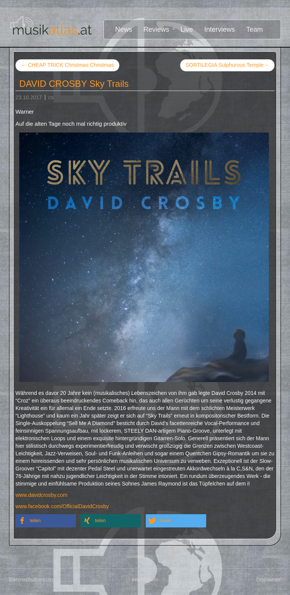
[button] (45, 520)
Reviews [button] (156, 29)
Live (186, 29)
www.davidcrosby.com (41, 495)
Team (254, 29)
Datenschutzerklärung (34, 580)
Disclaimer (268, 580)
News (123, 29)
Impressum (145, 580)
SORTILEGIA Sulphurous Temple (227, 65)
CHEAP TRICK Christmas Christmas (67, 65)
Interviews (219, 29)
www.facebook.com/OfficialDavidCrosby (62, 506)
